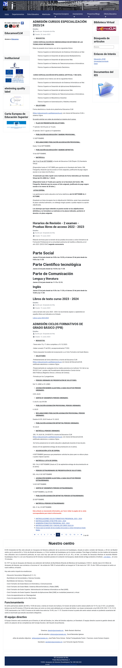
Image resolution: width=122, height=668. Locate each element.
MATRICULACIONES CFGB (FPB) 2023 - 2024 (51, 521)
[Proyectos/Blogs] (88, 16)
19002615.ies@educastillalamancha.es (63, 664)
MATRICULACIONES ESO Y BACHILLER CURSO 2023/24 (54, 525)
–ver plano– (107, 557)
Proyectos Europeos (61, 14)
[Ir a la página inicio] (35, 534)
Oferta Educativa (110, 14)
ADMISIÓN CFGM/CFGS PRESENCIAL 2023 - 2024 (53, 523)
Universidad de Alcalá (101, 61)
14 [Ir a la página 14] (74, 535)
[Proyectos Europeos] (55, 16)
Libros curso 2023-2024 (41, 318)
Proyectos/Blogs (93, 14)
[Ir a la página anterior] (38, 534)
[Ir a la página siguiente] (78, 534)
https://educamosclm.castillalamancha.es (47, 113)
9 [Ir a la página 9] (54, 535)
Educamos (15, 39)
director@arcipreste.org (56, 630)
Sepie (96, 64)
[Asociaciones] (74, 16)
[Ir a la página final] (81, 534)
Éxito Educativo (33, 14)
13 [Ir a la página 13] (70, 535)
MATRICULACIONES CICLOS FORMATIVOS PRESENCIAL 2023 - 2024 (59, 519)
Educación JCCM (99, 59)
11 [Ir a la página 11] (62, 535)
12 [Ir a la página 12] (66, 535)
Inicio (7, 14)
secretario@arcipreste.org (53, 642)
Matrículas (46, 14)
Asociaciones (78, 14)
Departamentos (18, 14)
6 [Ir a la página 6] (44, 535)
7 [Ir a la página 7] (47, 535)
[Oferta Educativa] (105, 16)
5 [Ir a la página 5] (41, 535)
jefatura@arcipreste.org (58, 634)
